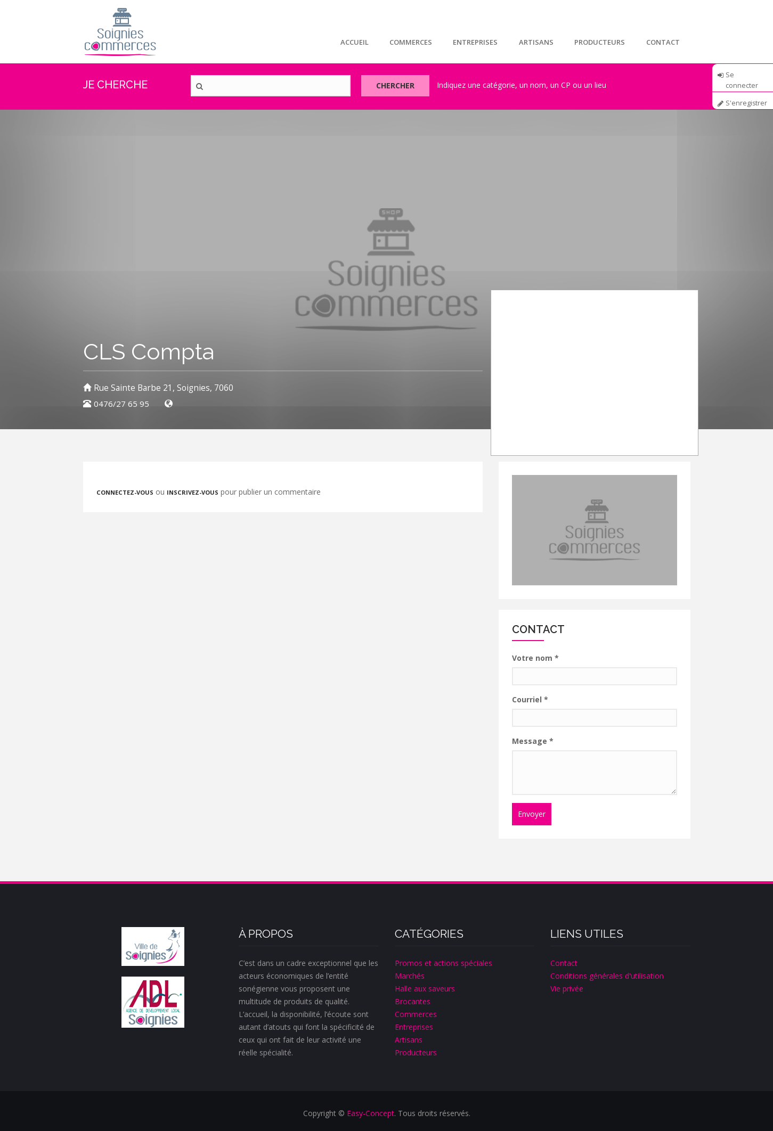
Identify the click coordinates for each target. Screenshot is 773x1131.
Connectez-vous (124, 492)
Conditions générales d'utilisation (607, 976)
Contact (663, 42)
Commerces (409, 42)
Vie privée (566, 989)
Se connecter (742, 78)
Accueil (353, 42)
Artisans (535, 42)
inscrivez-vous (192, 492)
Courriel (530, 699)
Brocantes (412, 1001)
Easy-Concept (370, 1113)
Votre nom (535, 658)
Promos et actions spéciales (443, 963)
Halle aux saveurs (425, 989)
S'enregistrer (747, 103)
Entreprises (474, 42)
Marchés (410, 976)
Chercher (397, 86)
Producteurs (599, 42)
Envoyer (532, 814)
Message (533, 741)
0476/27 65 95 (121, 403)
